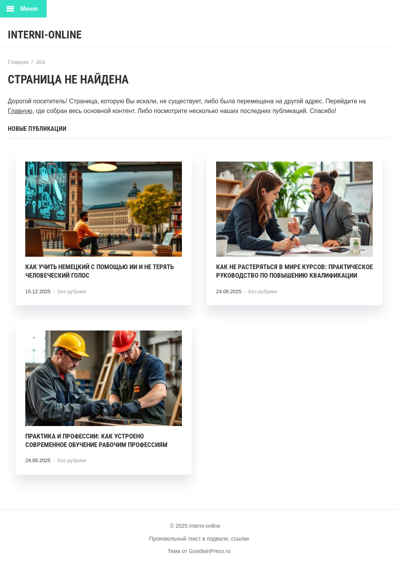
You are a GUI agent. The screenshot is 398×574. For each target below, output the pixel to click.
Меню (29, 8)
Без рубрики (72, 291)
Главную (20, 111)
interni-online (45, 34)
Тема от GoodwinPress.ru (199, 551)
